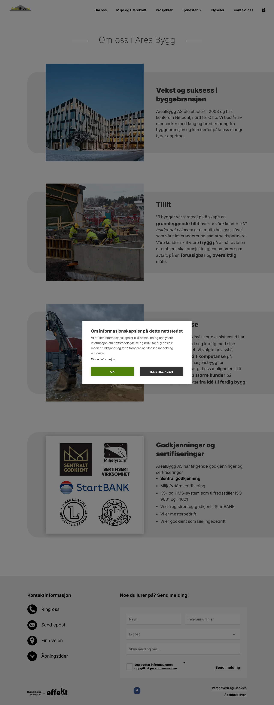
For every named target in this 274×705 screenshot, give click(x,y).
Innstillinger (161, 371)
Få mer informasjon (103, 359)
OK (112, 371)
